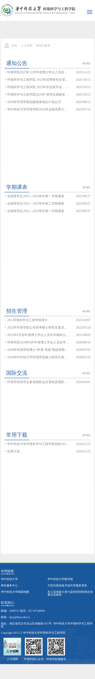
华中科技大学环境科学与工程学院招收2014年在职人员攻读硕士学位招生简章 (38, 459)
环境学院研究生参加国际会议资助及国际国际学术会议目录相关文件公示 (38, 397)
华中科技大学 (9, 579)
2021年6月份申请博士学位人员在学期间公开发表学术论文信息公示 (38, 350)
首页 (14, 60)
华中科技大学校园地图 (15, 591)
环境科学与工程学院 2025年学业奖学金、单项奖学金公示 (38, 102)
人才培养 (26, 60)
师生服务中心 (9, 585)
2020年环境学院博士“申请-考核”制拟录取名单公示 (38, 365)
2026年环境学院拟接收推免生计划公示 (34, 117)
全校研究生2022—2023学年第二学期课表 (35, 219)
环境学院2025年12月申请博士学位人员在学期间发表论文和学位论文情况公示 (38, 87)
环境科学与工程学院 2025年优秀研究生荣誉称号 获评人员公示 (38, 95)
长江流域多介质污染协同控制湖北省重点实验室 (70, 593)
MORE (86, 78)
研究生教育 (43, 60)
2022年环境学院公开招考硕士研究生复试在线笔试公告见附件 (38, 342)
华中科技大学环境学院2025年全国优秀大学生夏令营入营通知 (38, 124)
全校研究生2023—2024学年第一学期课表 (35, 211)
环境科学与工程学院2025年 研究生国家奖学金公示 (38, 110)
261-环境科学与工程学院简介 (27, 335)
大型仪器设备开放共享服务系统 (67, 585)
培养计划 (13, 466)
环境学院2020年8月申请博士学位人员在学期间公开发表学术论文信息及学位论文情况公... (38, 357)
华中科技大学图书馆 (60, 579)
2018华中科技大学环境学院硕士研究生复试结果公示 (38, 372)
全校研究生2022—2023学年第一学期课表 (35, 226)
